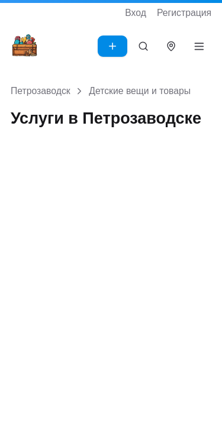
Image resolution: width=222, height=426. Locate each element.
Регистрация (184, 13)
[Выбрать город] (171, 46)
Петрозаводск (40, 91)
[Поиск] (143, 46)
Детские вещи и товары (140, 91)
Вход (135, 13)
